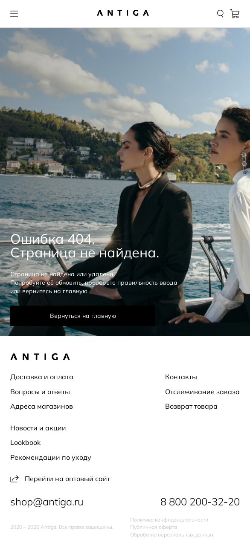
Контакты (181, 376)
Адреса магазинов (41, 406)
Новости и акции (38, 428)
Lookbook (25, 442)
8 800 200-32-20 (200, 501)
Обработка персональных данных (172, 535)
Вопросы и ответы (40, 391)
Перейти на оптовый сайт (60, 478)
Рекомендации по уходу (50, 457)
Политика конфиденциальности (169, 520)
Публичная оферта (153, 527)
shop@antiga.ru (47, 501)
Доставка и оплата (41, 376)
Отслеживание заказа (202, 391)
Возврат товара (191, 406)
